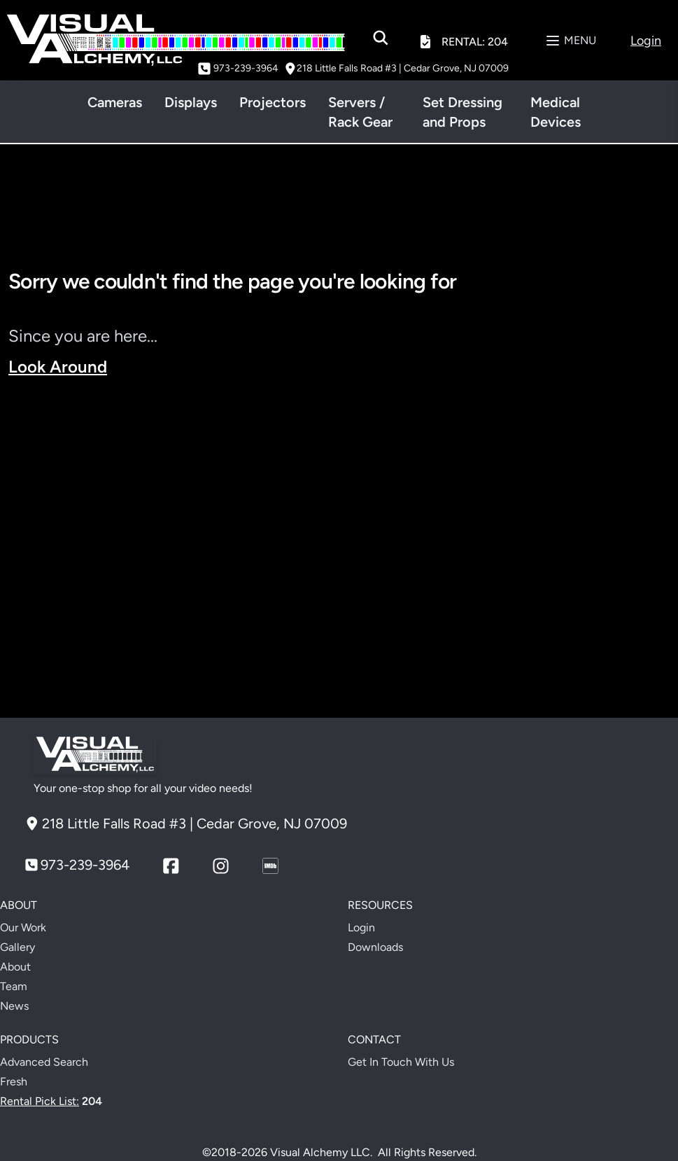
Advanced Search (44, 1062)
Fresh (13, 1081)
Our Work (23, 927)
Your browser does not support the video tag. (339, 548)
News (14, 1006)
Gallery (17, 947)
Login (361, 927)
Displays (190, 102)
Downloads (375, 947)
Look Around (57, 366)
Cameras (114, 102)
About (15, 966)
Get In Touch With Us (401, 1062)
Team (13, 986)
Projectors (272, 102)
